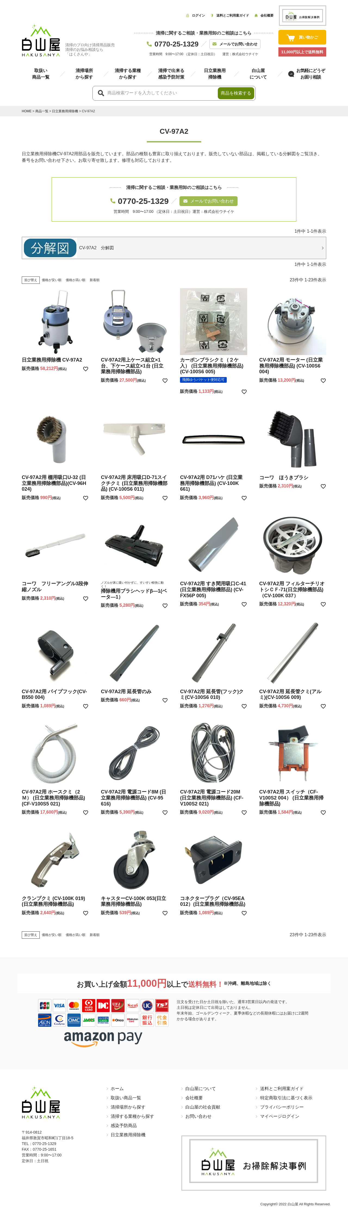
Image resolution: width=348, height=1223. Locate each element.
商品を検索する (236, 93)
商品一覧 (41, 111)
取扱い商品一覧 (126, 1098)
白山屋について (200, 1088)
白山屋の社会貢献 (202, 1107)
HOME (27, 111)
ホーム (117, 1088)
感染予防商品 (124, 1125)
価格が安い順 (51, 280)
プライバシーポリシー (281, 1107)
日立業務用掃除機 (65, 111)
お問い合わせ (198, 1116)
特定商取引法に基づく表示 (286, 1098)
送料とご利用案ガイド (281, 1088)
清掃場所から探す (128, 1107)
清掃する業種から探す (132, 1116)
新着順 (95, 280)
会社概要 (194, 1098)
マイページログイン (279, 1116)
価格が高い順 (75, 280)
